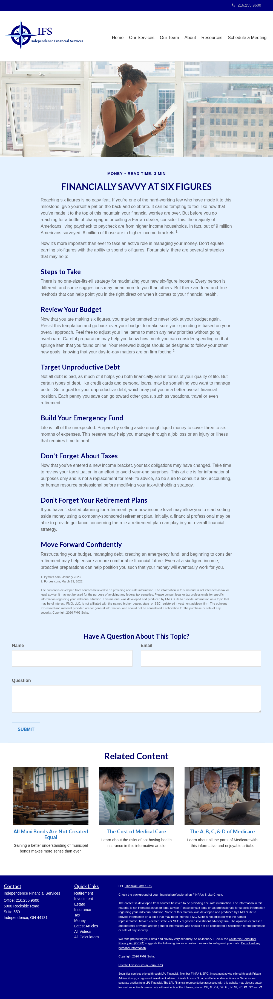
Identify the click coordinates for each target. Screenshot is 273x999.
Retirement (83, 893)
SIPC (205, 973)
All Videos (82, 931)
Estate (79, 904)
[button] (141, 36)
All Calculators (86, 937)
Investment (83, 899)
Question (21, 680)
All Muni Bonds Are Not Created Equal (50, 834)
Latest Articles (86, 926)
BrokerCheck (213, 894)
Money (80, 920)
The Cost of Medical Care (136, 831)
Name (18, 645)
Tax (77, 915)
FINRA (195, 973)
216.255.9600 (246, 5)
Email (147, 645)
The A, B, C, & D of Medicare (222, 831)
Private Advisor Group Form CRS (141, 965)
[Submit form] (26, 729)
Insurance (82, 909)
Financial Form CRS (138, 885)
